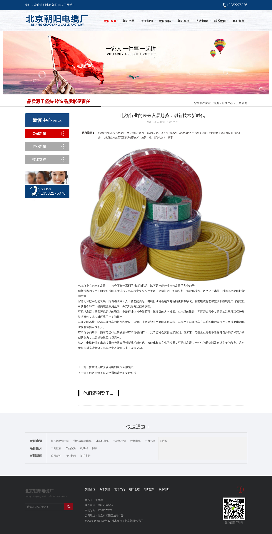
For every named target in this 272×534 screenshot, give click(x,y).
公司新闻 (241, 103)
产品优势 (71, 448)
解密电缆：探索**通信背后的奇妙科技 (112, 372)
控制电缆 (135, 441)
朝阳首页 (110, 21)
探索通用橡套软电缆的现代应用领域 (111, 367)
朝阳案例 (183, 21)
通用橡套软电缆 (82, 441)
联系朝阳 (220, 21)
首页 (216, 103)
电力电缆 (150, 441)
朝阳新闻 (165, 21)
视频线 (84, 448)
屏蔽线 (163, 441)
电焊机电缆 (119, 441)
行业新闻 (39, 146)
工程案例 (56, 448)
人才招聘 (202, 21)
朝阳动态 (134, 489)
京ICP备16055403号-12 (97, 520)
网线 (94, 448)
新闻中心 (227, 103)
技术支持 (39, 159)
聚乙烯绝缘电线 (60, 441)
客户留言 (238, 21)
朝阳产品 (128, 21)
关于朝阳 (147, 21)
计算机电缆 (102, 441)
